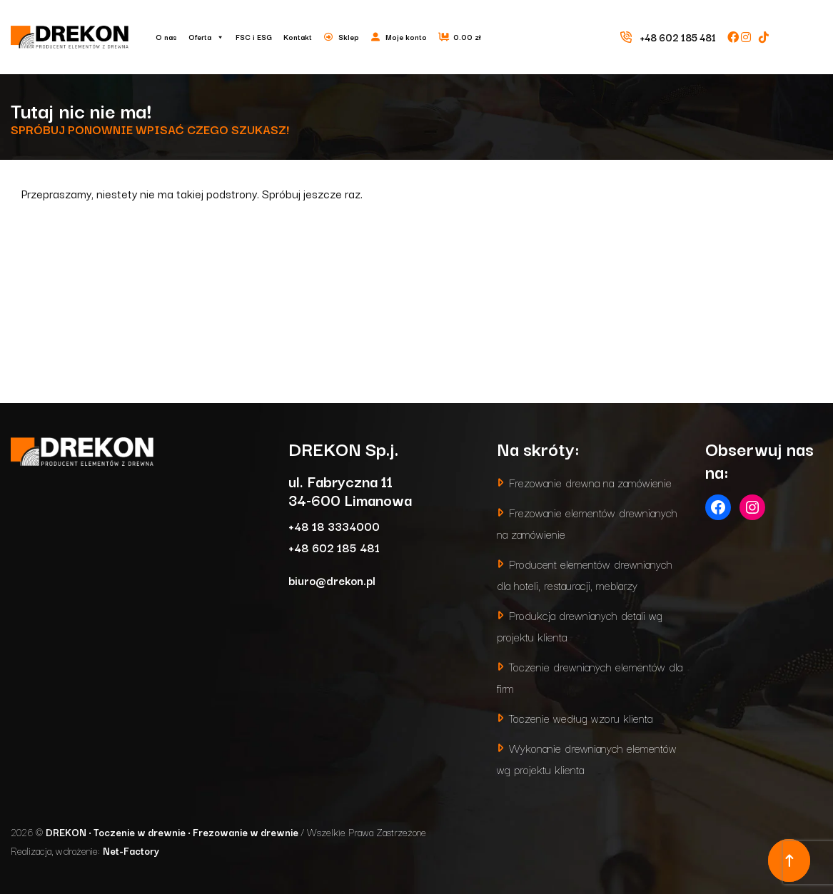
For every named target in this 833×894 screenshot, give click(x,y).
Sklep (348, 37)
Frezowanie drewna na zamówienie (590, 482)
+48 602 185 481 (334, 547)
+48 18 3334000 (334, 525)
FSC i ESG (254, 37)
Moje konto (406, 37)
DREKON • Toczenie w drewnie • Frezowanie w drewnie (173, 832)
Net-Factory (131, 850)
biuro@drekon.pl (331, 580)
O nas (166, 37)
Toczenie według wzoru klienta (580, 717)
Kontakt (297, 37)
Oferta (206, 37)
